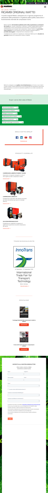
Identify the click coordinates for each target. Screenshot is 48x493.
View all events (24, 269)
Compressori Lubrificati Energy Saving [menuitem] (12, 448)
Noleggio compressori (8, 97)
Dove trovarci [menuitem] (7, 466)
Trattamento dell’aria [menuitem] (8, 453)
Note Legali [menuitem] (28, 475)
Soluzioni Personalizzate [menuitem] (9, 451)
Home (2, 9)
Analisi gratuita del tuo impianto (10, 100)
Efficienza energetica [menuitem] (8, 460)
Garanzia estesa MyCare (8, 91)
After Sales (7, 9)
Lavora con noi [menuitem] (7, 469)
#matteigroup (23, 124)
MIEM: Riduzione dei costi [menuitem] (9, 462)
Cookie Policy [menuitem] (22, 475)
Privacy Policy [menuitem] (16, 475)
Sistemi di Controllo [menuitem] (8, 456)
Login (44, 3)
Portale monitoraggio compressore (11, 106)
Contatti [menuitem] (32, 475)
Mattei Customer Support (9, 94)
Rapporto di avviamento (8, 103)
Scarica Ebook (24, 308)
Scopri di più (6, 162)
